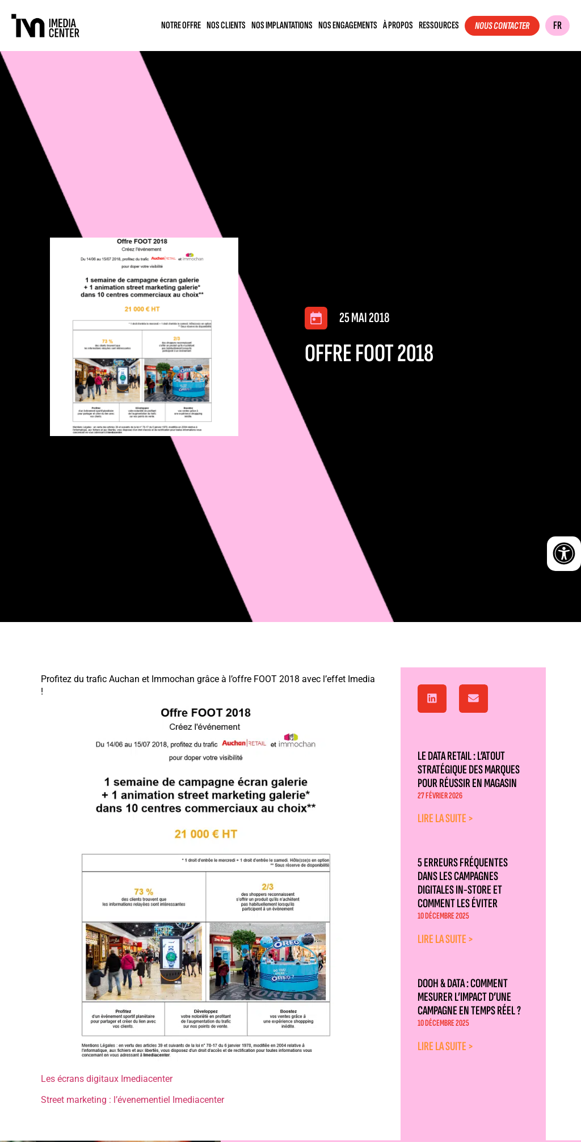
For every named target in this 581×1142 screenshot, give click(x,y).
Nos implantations (282, 25)
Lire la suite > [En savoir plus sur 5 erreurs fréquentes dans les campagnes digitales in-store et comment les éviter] (445, 939)
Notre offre (181, 25)
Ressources (439, 25)
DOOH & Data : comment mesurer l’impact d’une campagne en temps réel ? (469, 997)
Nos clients (226, 25)
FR (557, 25)
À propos (398, 25)
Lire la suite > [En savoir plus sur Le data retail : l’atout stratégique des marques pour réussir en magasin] (445, 818)
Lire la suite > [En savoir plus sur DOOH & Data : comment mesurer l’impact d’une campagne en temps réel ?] (445, 1046)
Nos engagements (347, 25)
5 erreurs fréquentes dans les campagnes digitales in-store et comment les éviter (463, 883)
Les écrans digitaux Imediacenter (106, 1078)
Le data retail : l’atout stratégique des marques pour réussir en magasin (469, 769)
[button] (432, 698)
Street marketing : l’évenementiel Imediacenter (132, 1099)
